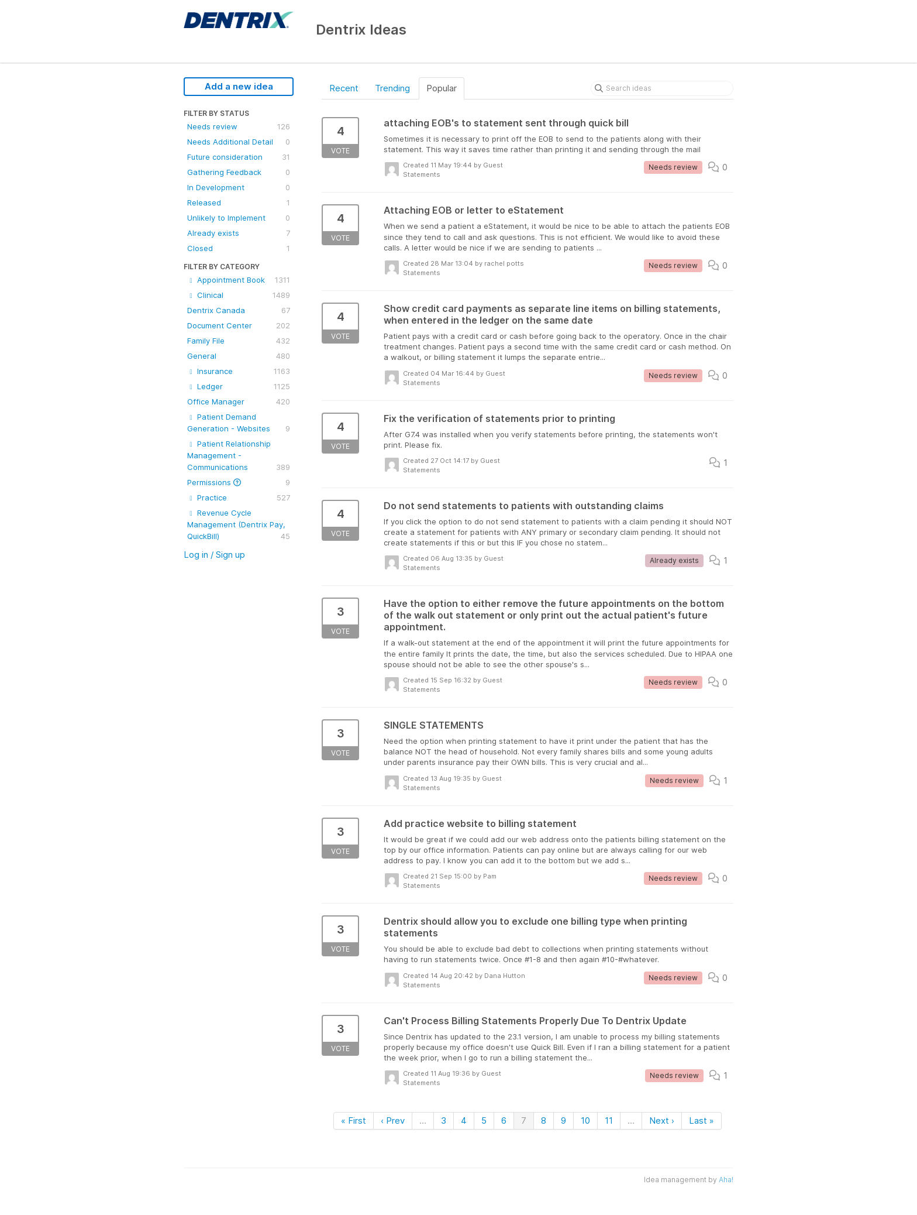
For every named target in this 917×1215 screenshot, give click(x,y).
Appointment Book (238, 280)
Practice (238, 497)
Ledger (238, 386)
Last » (701, 1120)
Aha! (726, 1179)
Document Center (238, 325)
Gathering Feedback (238, 172)
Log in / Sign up (214, 554)
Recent (343, 88)
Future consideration (238, 157)
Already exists (238, 233)
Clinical (238, 295)
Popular (441, 88)
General (238, 356)
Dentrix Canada (238, 310)
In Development (238, 187)
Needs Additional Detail (238, 141)
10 (585, 1120)
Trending (392, 88)
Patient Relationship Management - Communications (238, 456)
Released (238, 202)
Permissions (238, 482)
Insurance (238, 371)
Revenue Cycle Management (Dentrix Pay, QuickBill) (238, 525)
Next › (661, 1120)
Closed (238, 248)
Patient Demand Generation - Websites (238, 423)
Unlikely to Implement (238, 218)
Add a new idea (239, 86)
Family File (238, 340)
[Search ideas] (662, 88)
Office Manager (238, 401)
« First (353, 1120)
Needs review (238, 126)
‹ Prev (393, 1120)
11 (609, 1120)
